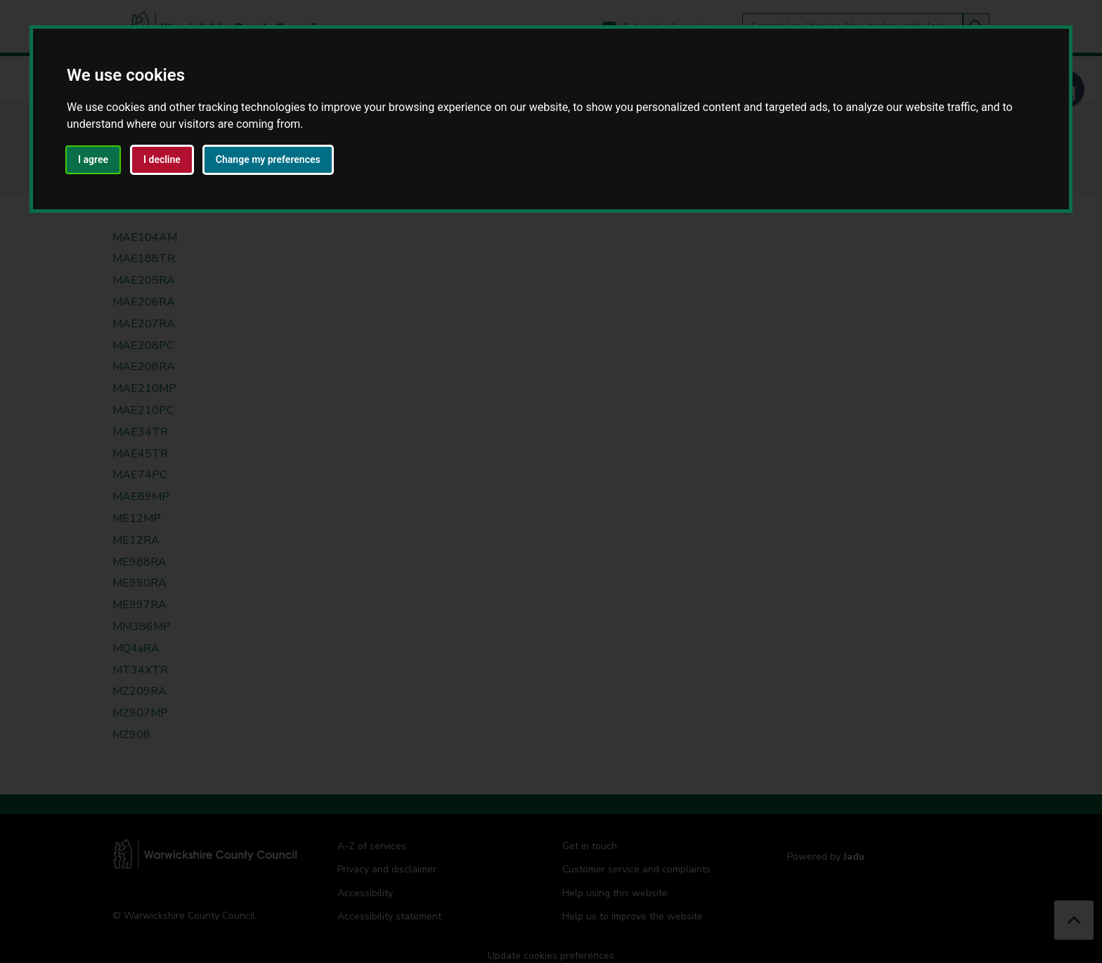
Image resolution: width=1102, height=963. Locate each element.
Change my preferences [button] (268, 159)
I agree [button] (93, 159)
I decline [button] (162, 159)
